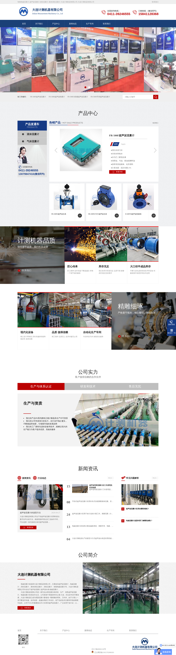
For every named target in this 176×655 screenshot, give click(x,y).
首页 (24, 24)
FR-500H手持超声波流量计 (100, 97)
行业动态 (42, 478)
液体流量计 (33, 134)
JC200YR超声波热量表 (133, 214)
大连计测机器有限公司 (34, 574)
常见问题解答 (132, 478)
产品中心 (56, 24)
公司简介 (88, 555)
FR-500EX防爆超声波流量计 (77, 97)
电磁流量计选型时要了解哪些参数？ (139, 521)
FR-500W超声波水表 (58, 214)
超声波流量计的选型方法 (30, 513)
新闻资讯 (88, 468)
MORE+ (155, 123)
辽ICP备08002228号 (99, 649)
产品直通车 (32, 125)
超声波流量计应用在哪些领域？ (137, 509)
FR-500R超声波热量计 (57, 97)
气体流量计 (33, 141)
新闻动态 (73, 24)
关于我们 (39, 24)
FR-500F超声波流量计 (38, 97)
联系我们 (155, 2)
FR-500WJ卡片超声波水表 (97, 214)
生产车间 (90, 24)
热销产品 (55, 122)
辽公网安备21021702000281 (103, 652)
